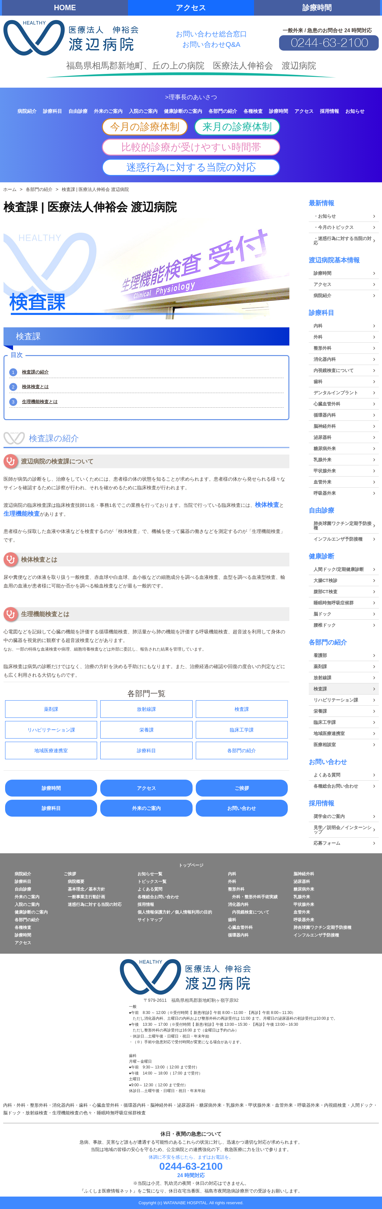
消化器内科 (325, 359)
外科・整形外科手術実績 (253, 896)
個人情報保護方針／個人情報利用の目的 (175, 912)
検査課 (242, 709)
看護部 (320, 655)
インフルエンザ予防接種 (338, 539)
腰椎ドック (325, 625)
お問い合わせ (241, 808)
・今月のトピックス (334, 227)
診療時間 (317, 8)
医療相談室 (325, 744)
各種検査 (23, 927)
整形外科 (322, 348)
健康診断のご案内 (31, 912)
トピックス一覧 (152, 881)
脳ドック (322, 613)
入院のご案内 (27, 904)
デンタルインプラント (336, 392)
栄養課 (146, 729)
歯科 (318, 381)
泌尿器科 (322, 437)
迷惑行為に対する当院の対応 (191, 167)
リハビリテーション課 (51, 729)
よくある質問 (327, 774)
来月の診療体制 (237, 126)
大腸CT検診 (325, 580)
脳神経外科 (325, 426)
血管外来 (322, 481)
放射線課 (146, 709)
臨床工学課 (242, 729)
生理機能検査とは (40, 401)
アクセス (191, 8)
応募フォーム (327, 843)
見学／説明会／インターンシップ (342, 829)
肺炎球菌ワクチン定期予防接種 (342, 525)
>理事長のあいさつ (191, 97)
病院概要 (74, 881)
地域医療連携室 (51, 750)
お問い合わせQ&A (211, 44)
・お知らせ (325, 216)
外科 (318, 336)
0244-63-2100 (191, 1166)
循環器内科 (325, 415)
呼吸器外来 (325, 493)
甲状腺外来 (325, 470)
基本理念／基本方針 (84, 889)
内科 (318, 325)
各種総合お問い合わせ (336, 786)
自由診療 (321, 510)
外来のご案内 (146, 808)
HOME (65, 8)
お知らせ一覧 (150, 873)
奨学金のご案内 (329, 816)
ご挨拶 (242, 788)
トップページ (191, 865)
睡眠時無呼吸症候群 (334, 602)
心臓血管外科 (327, 403)
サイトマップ (150, 919)
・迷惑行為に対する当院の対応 (342, 240)
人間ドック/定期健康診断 (339, 569)
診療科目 (146, 750)
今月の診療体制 (145, 126)
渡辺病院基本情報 (334, 260)
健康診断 (321, 556)
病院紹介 (322, 295)
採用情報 (321, 803)
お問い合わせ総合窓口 (211, 34)
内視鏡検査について (334, 370)
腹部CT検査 (325, 591)
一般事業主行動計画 (84, 896)
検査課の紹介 (35, 372)
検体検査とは (35, 386)
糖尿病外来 (325, 448)
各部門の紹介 (241, 750)
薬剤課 (51, 709)
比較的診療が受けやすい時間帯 (191, 147)
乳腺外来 (322, 459)
